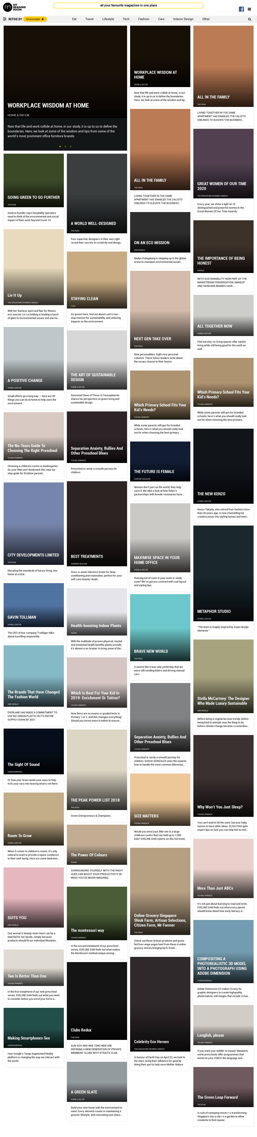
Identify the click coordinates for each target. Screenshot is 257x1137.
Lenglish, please (210, 1035)
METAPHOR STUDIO (214, 611)
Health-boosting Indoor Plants (96, 625)
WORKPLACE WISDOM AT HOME (48, 105)
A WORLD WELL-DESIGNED (93, 223)
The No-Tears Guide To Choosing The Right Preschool (32, 448)
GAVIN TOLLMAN (22, 617)
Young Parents (204, 404)
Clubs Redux (81, 1030)
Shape (74, 633)
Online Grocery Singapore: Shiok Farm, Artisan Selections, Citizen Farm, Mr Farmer (160, 920)
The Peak (201, 104)
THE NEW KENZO (211, 493)
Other (206, 19)
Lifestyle (108, 19)
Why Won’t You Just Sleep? (220, 807)
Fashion (143, 19)
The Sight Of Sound (24, 764)
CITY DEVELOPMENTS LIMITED (33, 555)
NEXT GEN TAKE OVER (152, 338)
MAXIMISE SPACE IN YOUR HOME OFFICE (157, 560)
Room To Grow (20, 835)
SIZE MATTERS (146, 816)
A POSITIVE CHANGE (25, 380)
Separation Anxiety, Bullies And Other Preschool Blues (97, 451)
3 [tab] (71, 147)
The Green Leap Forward (217, 1097)
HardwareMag (15, 772)
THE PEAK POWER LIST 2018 (95, 800)
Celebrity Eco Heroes (151, 1041)
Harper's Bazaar (142, 479)
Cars (161, 19)
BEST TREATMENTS (87, 556)
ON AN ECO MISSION (151, 242)
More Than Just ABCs (215, 888)
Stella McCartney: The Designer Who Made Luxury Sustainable (223, 701)
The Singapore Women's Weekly (212, 196)
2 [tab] (66, 147)
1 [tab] (60, 147)
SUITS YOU (17, 917)
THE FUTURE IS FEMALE (154, 471)
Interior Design (183, 19)
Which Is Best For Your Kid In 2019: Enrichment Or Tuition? (95, 695)
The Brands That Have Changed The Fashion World (34, 694)
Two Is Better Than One (27, 976)
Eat (74, 19)
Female (200, 270)
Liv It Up (15, 295)
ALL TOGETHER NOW (214, 326)
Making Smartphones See (29, 1038)
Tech (126, 19)
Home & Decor (18, 115)
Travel (89, 19)
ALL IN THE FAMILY (213, 97)
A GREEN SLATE (84, 1092)
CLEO (73, 306)
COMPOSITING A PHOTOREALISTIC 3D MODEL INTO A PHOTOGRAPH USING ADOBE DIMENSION (222, 966)
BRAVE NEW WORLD (151, 651)
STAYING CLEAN (84, 298)
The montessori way (87, 930)
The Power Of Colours (89, 855)
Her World (139, 250)
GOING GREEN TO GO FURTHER (34, 197)
